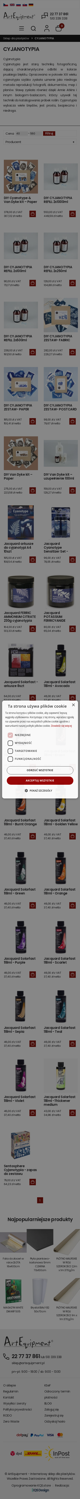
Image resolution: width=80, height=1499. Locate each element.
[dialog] (40, 749)
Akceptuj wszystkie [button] (40, 780)
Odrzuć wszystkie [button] (40, 770)
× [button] (73, 705)
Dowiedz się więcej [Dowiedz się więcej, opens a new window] (61, 726)
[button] (40, 790)
